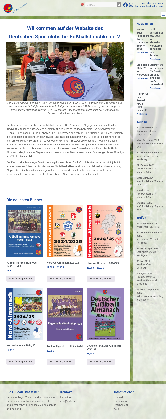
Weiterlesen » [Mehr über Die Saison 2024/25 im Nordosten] (142, 78)
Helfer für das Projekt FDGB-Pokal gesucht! (142, 102)
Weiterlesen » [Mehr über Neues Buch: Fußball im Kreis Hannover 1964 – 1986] (142, 53)
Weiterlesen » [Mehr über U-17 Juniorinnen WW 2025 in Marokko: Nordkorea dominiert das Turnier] (155, 59)
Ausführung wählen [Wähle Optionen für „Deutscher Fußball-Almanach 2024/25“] (100, 361)
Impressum (120, 401)
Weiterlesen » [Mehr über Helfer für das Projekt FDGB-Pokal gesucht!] (142, 114)
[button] (163, 14)
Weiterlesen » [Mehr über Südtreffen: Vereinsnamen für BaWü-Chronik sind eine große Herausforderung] (155, 88)
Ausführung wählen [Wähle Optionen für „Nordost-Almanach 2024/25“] (60, 278)
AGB (116, 408)
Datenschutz (121, 405)
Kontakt (118, 397)
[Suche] (119, 4)
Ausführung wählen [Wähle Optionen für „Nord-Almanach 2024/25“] (20, 361)
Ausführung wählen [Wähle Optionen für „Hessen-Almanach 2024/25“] (100, 278)
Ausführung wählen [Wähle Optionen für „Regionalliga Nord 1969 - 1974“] (60, 361)
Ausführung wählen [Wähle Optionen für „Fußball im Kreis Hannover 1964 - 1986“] (20, 278)
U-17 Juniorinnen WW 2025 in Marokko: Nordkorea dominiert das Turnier (157, 42)
